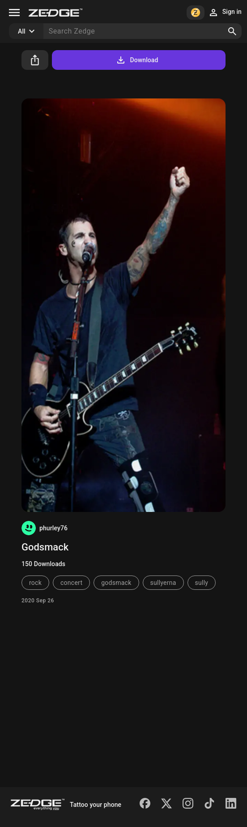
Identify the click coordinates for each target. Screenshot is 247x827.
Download (136, 60)
